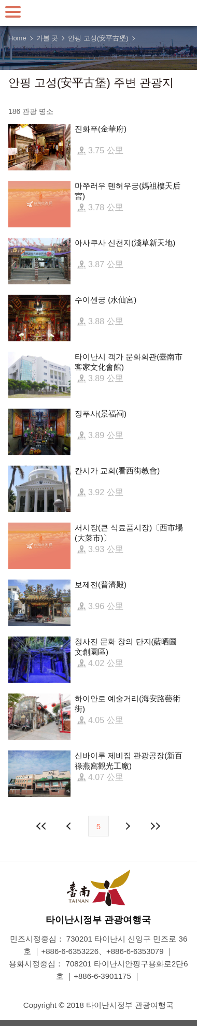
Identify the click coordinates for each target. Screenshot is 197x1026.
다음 (127, 826)
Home (17, 38)
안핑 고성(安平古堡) (98, 38)
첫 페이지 (42, 826)
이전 (70, 826)
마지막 (155, 826)
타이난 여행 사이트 (98, 13)
